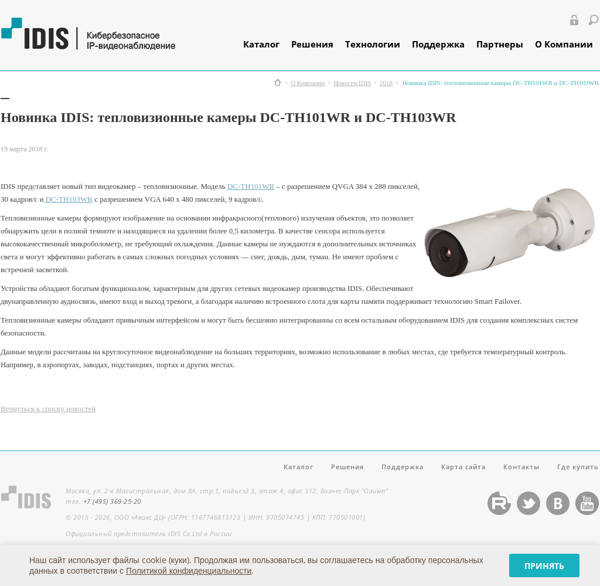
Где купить (578, 466)
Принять (544, 565)
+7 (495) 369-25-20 (112, 501)
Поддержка (438, 44)
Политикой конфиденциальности (188, 570)
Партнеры (499, 44)
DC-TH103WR (67, 199)
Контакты (521, 466)
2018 (386, 83)
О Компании (564, 44)
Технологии (372, 44)
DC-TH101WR (250, 186)
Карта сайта (463, 466)
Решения (312, 44)
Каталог (261, 44)
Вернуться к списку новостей (48, 408)
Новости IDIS (352, 83)
